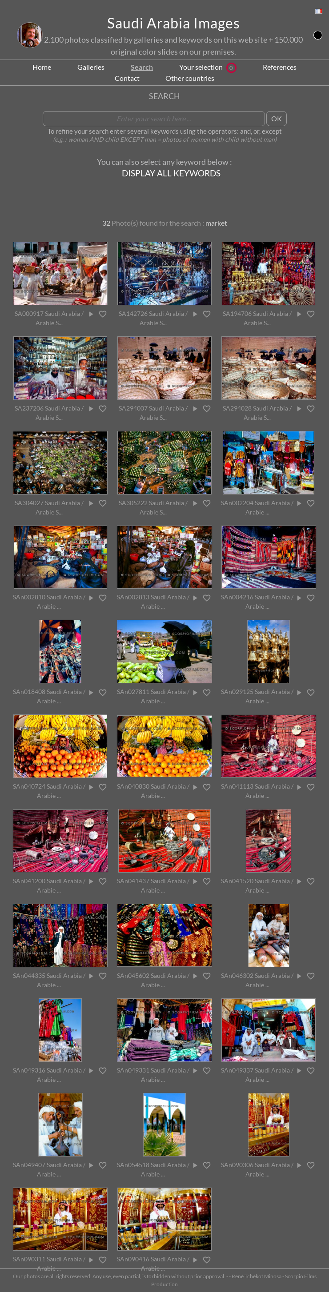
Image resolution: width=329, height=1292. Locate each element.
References (280, 67)
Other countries (189, 78)
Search (142, 67)
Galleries (90, 67)
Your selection (208, 67)
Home (41, 67)
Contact (127, 78)
